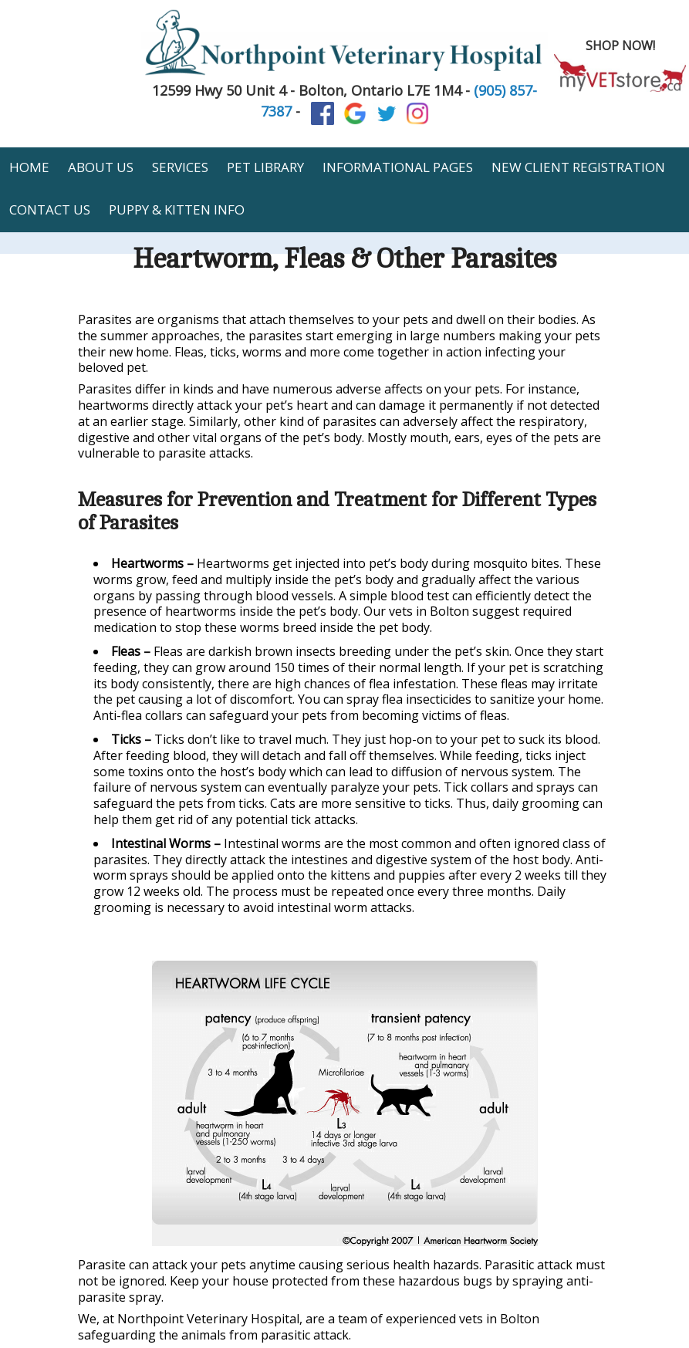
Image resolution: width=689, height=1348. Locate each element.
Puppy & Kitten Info (177, 209)
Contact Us (49, 209)
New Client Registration (578, 167)
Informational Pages (398, 167)
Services (180, 167)
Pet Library (265, 167)
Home (29, 167)
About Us (100, 167)
